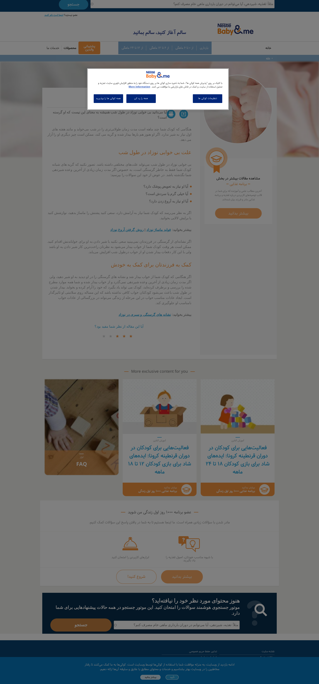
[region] (158, 89)
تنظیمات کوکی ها (207, 98)
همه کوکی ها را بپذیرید (108, 98)
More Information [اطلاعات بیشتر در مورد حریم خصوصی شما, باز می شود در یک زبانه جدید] (139, 87)
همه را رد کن (141, 98)
